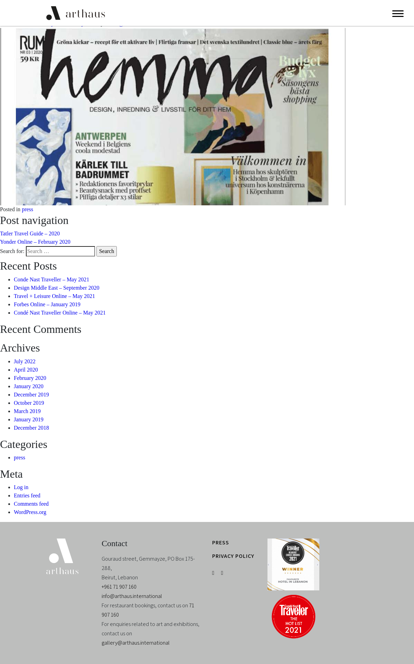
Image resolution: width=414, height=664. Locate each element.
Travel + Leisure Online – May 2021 (54, 296)
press (27, 209)
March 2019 (27, 411)
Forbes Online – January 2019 (47, 304)
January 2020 (29, 386)
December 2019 (31, 395)
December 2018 (31, 428)
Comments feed (31, 504)
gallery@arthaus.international (136, 642)
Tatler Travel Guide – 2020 (30, 233)
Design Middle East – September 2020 (57, 288)
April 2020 (26, 370)
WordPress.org (30, 512)
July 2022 (25, 361)
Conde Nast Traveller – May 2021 (51, 279)
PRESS (220, 542)
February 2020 (30, 378)
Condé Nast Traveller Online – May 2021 (60, 313)
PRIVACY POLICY (233, 556)
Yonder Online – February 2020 (35, 242)
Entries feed (27, 495)
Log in (21, 487)
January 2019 (29, 419)
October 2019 (29, 403)
